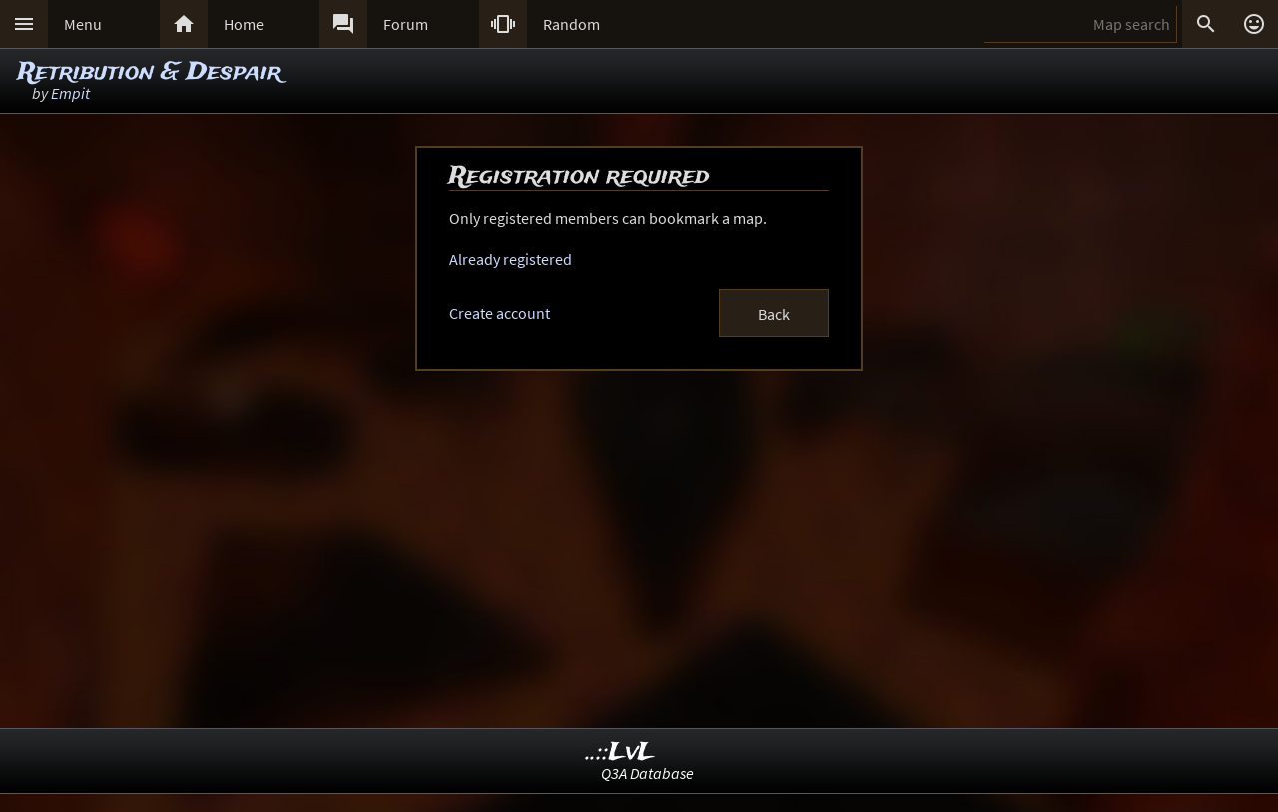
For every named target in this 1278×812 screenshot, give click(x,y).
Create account (499, 313)
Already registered (510, 259)
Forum (405, 24)
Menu (83, 24)
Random (571, 24)
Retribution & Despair (149, 72)
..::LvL (620, 752)
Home (244, 24)
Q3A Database (647, 773)
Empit (70, 93)
